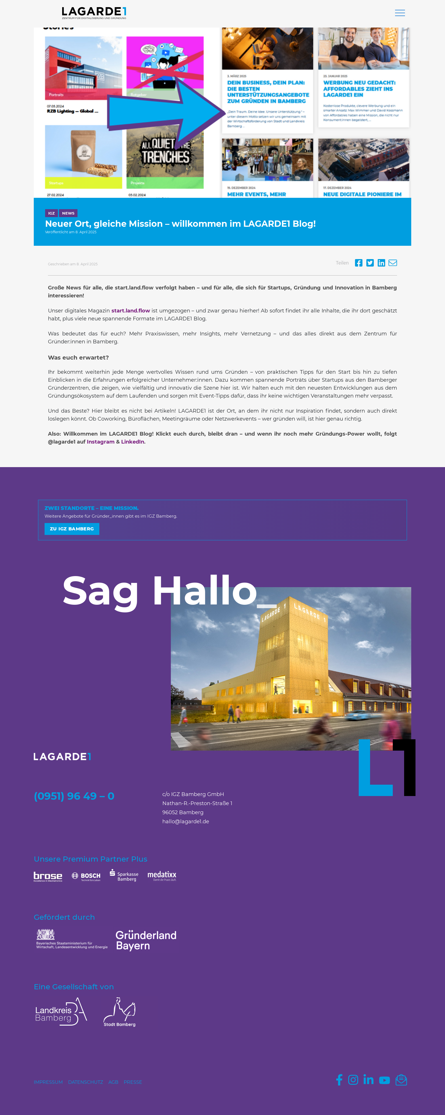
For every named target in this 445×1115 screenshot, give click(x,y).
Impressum (48, 1082)
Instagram (101, 442)
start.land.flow (131, 311)
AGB (113, 1082)
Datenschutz (85, 1082)
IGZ (51, 213)
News (68, 213)
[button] (400, 14)
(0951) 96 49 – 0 (74, 796)
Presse (133, 1082)
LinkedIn (132, 442)
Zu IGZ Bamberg (72, 529)
